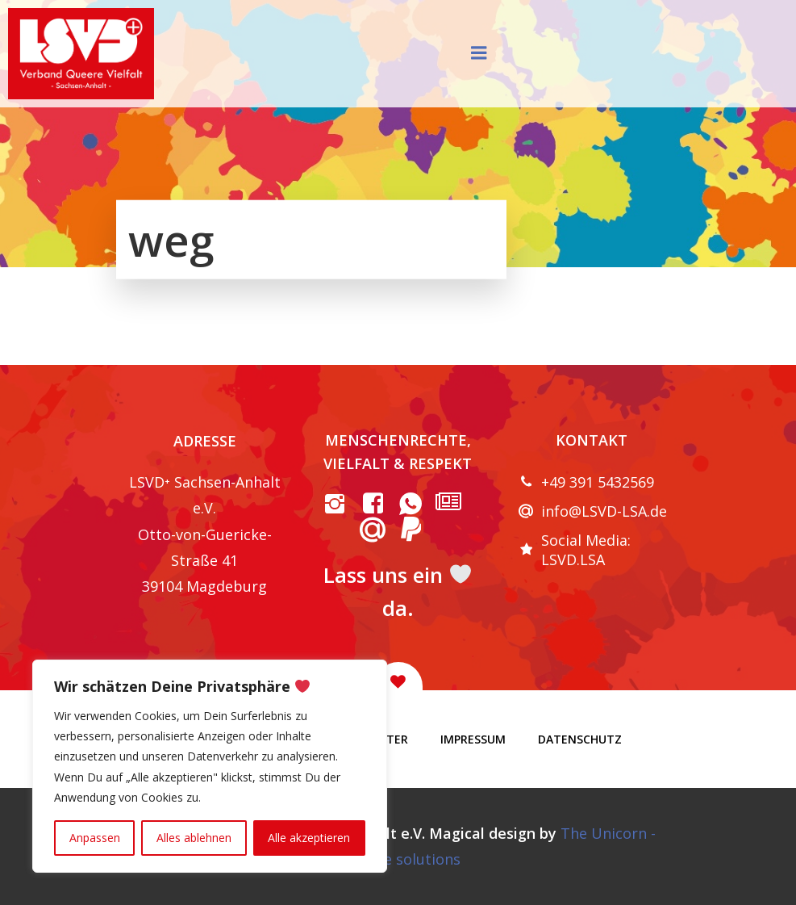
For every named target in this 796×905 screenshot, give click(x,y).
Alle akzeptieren (309, 837)
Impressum (473, 739)
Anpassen (94, 837)
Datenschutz (580, 739)
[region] (209, 766)
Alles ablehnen (193, 837)
